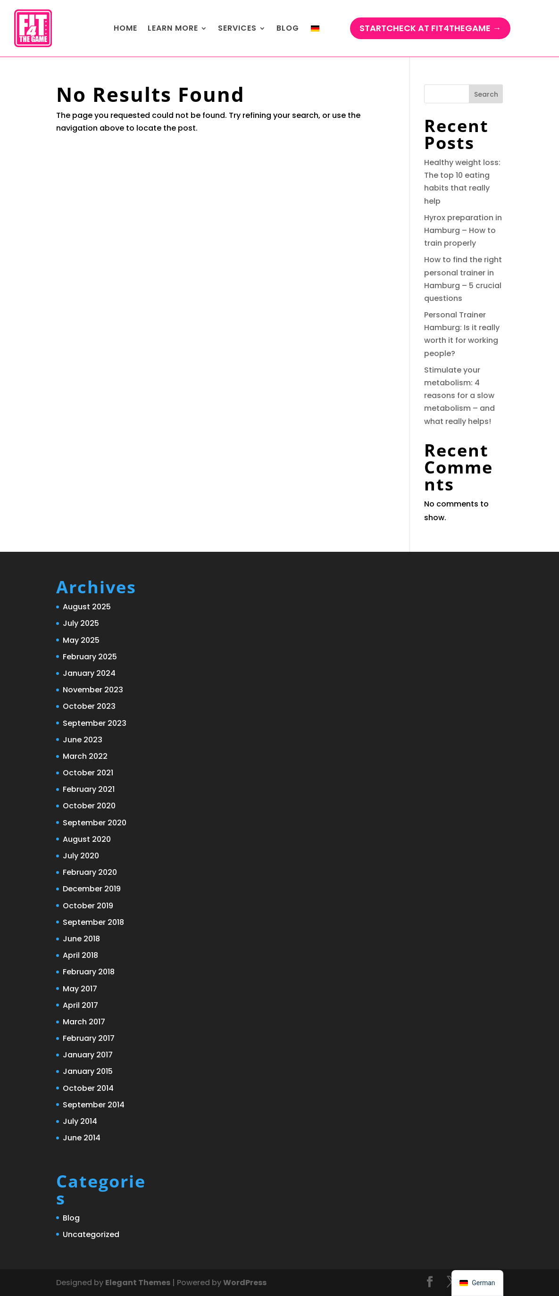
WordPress (245, 1282)
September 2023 (94, 723)
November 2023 (93, 689)
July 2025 (81, 623)
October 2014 (88, 1088)
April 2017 (80, 1005)
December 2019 (92, 888)
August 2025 (87, 606)
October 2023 (89, 706)
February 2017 (89, 1038)
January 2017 (88, 1054)
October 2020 (89, 805)
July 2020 (81, 855)
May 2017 (80, 988)
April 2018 (80, 955)
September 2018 (93, 922)
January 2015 (88, 1071)
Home (125, 28)
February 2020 (90, 872)
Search (486, 94)
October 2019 (88, 905)
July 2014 (80, 1121)
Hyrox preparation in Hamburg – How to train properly (463, 230)
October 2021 (88, 772)
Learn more (173, 28)
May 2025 (81, 640)
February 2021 (89, 789)
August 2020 (87, 839)
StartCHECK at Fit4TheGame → (430, 28)
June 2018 (81, 938)
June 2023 (82, 739)
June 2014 (81, 1137)
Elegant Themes (137, 1282)
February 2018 (89, 971)
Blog (287, 28)
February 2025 (90, 656)
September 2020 (94, 822)
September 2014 (94, 1104)
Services (237, 28)
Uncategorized (91, 1234)
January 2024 (89, 673)
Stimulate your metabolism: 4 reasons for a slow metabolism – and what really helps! (459, 396)
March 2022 (85, 756)
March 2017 (84, 1021)
